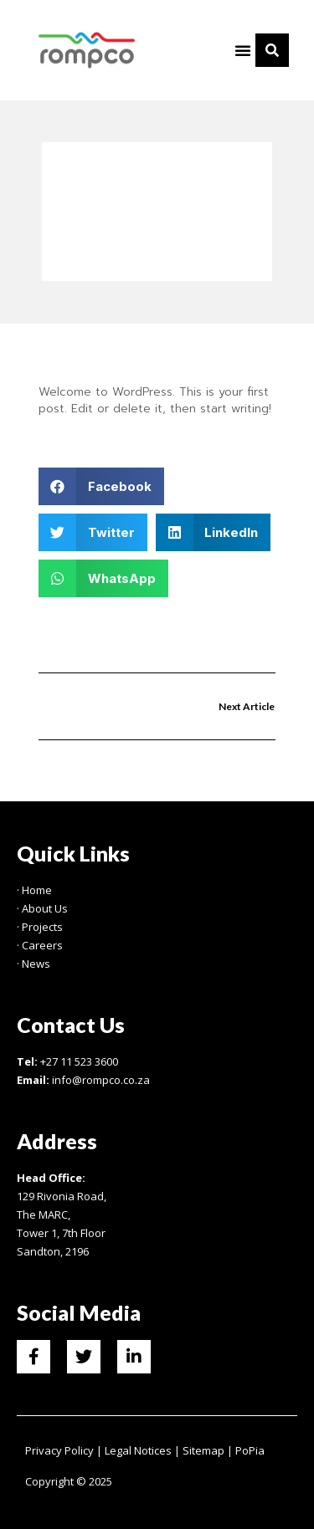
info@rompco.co (93, 1079)
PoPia (250, 1450)
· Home (34, 889)
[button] (242, 50)
